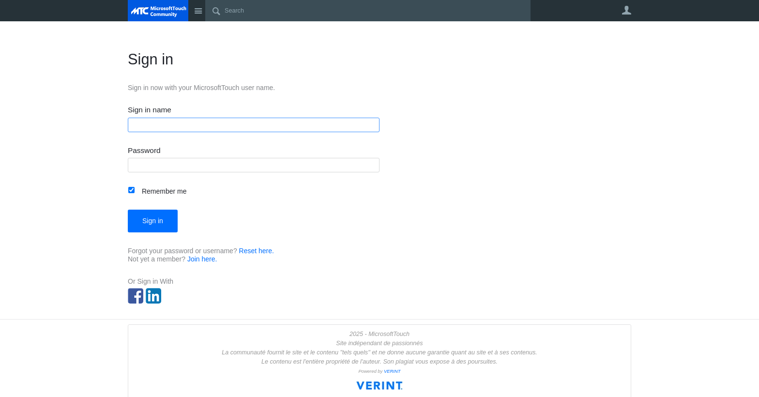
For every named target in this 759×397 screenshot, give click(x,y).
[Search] (368, 10)
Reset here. (256, 251)
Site (198, 10)
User (626, 10)
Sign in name (149, 110)
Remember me (164, 191)
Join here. (202, 259)
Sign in (152, 221)
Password (144, 150)
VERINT (392, 371)
